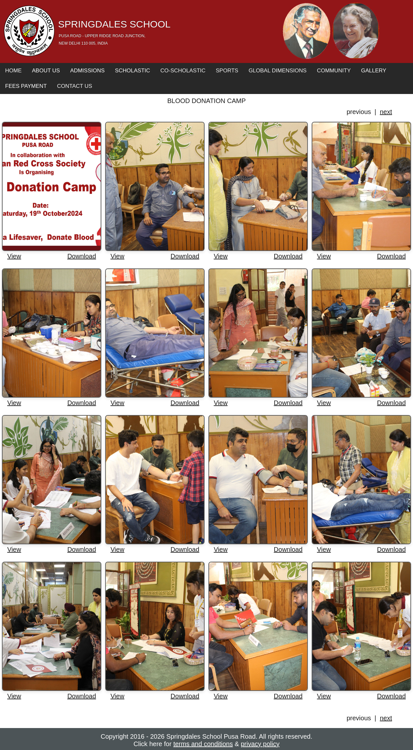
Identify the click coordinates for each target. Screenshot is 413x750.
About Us (46, 71)
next (386, 111)
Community (334, 71)
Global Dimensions (277, 71)
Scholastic (132, 71)
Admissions (87, 71)
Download (81, 256)
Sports (227, 71)
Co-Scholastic (183, 71)
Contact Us (74, 86)
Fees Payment (26, 86)
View (14, 256)
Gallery (373, 71)
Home (13, 71)
